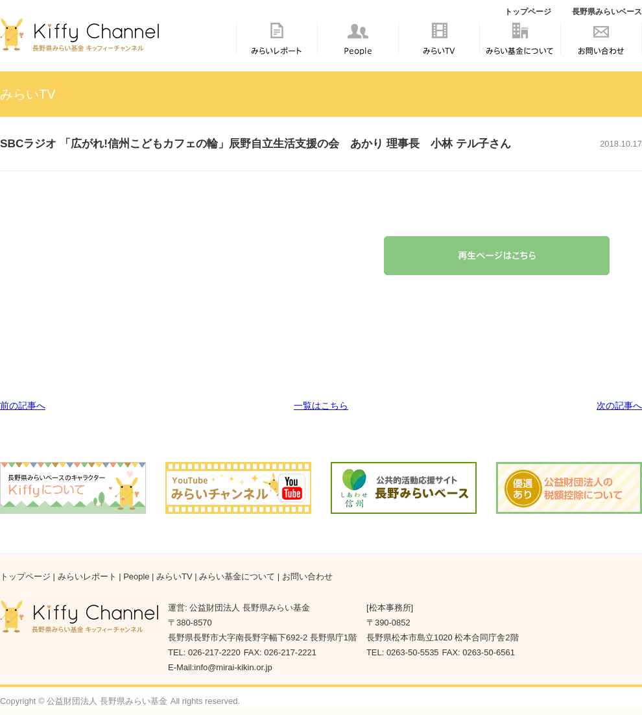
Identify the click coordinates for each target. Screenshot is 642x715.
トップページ (528, 12)
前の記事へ (22, 405)
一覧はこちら (321, 405)
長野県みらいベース (607, 12)
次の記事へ (619, 405)
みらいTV (439, 44)
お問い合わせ (601, 44)
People (358, 44)
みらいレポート (277, 44)
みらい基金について (520, 52)
